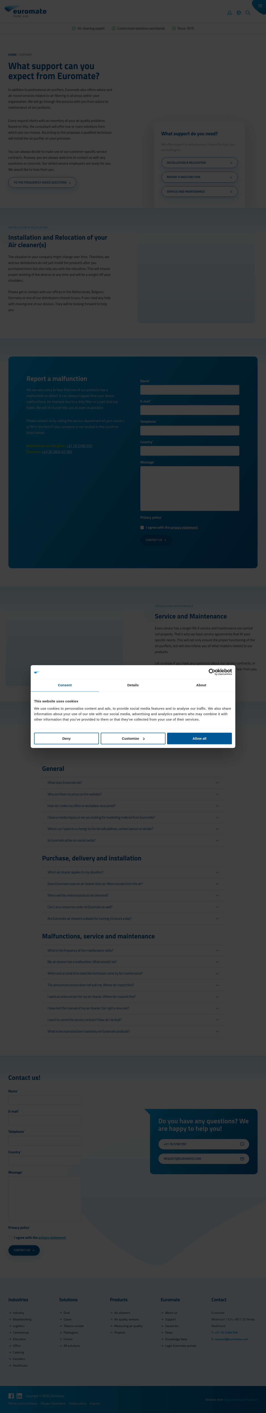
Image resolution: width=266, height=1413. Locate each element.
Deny (66, 738)
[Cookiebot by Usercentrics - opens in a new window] (212, 672)
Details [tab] (133, 685)
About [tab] (201, 685)
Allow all (199, 738)
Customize (133, 738)
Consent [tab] (65, 685)
